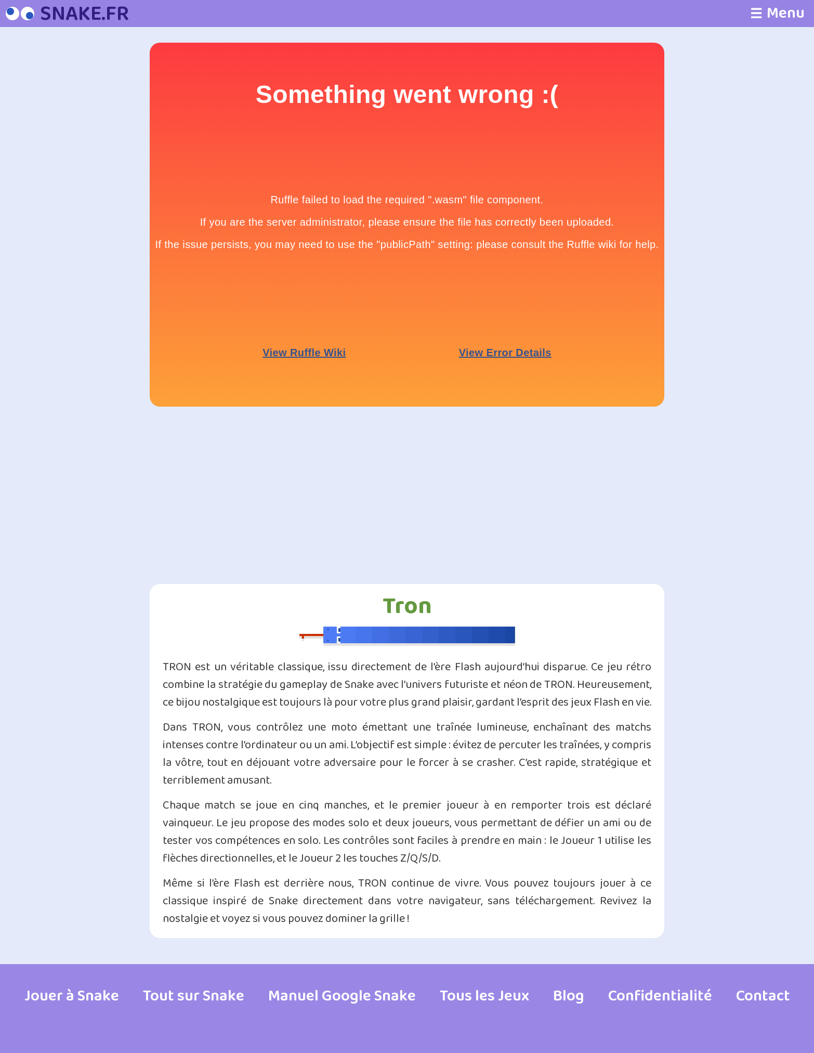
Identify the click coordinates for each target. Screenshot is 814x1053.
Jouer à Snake (71, 996)
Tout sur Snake (193, 996)
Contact (763, 996)
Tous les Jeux (484, 996)
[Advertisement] (97, 199)
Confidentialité (660, 996)
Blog (568, 996)
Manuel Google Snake (342, 996)
